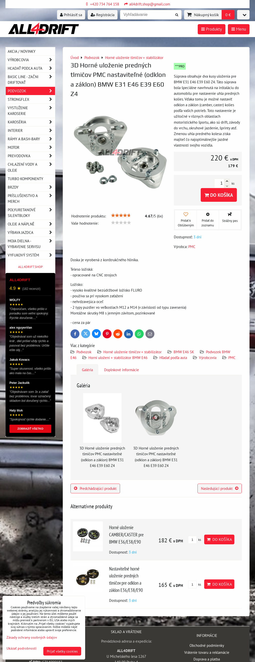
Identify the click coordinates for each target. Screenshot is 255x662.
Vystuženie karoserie (31, 111)
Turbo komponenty (25, 178)
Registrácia (103, 14)
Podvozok (84, 351)
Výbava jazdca (31, 232)
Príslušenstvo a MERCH (31, 198)
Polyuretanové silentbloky (31, 213)
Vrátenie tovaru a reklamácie (206, 652)
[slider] (121, 215)
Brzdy (31, 187)
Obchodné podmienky (207, 645)
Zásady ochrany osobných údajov (31, 637)
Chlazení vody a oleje (31, 167)
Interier (31, 130)
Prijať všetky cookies (62, 651)
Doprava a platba (206, 659)
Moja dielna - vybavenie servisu (31, 244)
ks (194, 540)
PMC (232, 357)
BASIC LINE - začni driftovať (31, 80)
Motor (31, 147)
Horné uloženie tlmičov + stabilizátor (132, 351)
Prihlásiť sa (71, 14)
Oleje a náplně (31, 224)
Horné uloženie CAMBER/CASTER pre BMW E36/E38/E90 (126, 534)
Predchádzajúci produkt (95, 488)
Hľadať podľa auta (173, 357)
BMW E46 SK (184, 351)
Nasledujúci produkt (219, 488)
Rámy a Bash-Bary (31, 139)
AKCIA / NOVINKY (21, 51)
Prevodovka (31, 156)
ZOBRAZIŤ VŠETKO (30, 428)
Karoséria (31, 122)
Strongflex (31, 99)
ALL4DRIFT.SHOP (30, 267)
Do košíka (218, 195)
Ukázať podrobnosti (21, 648)
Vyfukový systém (31, 255)
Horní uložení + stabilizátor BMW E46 (117, 357)
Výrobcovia (207, 357)
